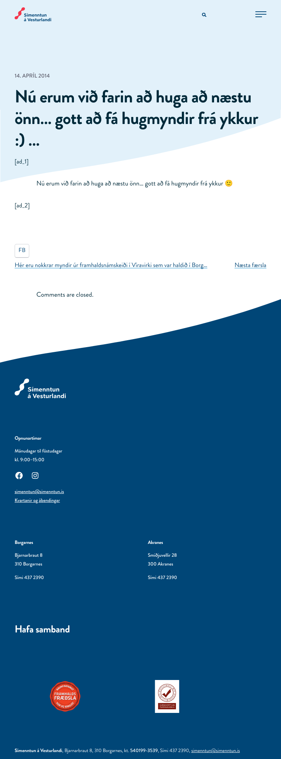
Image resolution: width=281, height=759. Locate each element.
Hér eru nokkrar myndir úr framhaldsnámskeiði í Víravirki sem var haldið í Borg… (111, 265)
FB (22, 250)
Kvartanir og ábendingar (37, 500)
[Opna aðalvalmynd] (260, 14)
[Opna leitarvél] (204, 15)
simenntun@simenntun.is (39, 491)
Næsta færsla (250, 265)
